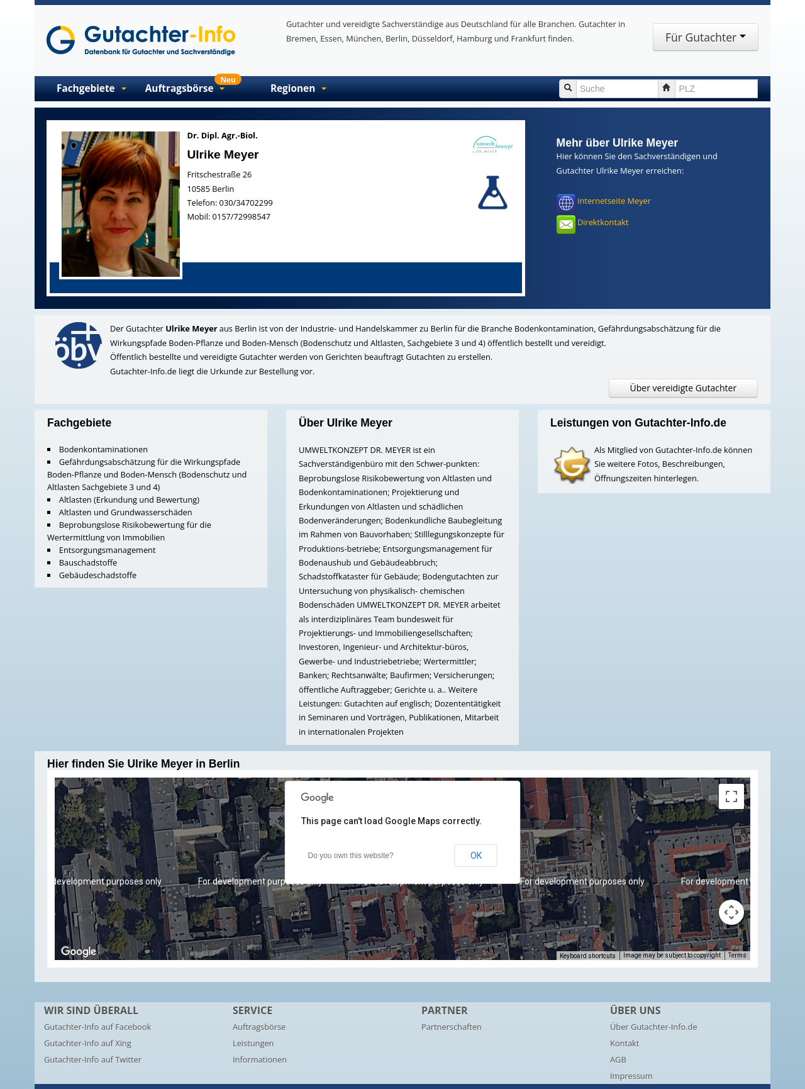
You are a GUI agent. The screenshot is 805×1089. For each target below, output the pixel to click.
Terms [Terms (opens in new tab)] (737, 955)
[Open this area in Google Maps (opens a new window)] (78, 952)
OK (476, 856)
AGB (618, 1059)
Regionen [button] (298, 88)
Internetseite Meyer (614, 201)
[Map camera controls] (731, 912)
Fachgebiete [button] (91, 88)
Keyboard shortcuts (588, 955)
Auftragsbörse (259, 1026)
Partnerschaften (451, 1026)
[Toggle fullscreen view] (731, 796)
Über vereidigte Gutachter (683, 388)
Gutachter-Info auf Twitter (93, 1059)
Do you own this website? (351, 855)
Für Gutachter (705, 37)
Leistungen (253, 1043)
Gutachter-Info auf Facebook (97, 1026)
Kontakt (624, 1043)
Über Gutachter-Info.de (653, 1026)
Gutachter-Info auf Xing (87, 1043)
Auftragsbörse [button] (193, 85)
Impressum (631, 1075)
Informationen (260, 1059)
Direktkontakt (602, 222)
